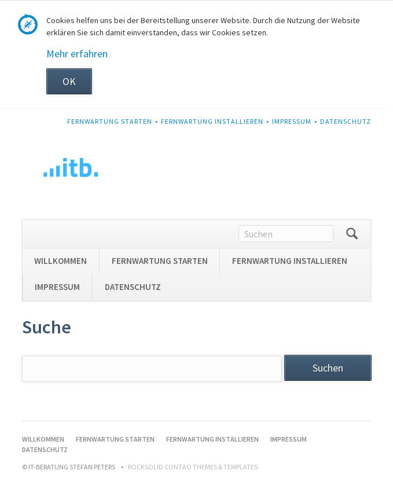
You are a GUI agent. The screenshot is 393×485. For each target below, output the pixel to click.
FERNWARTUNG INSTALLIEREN (212, 121)
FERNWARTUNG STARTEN (109, 121)
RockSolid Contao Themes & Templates (193, 466)
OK (69, 81)
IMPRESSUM (291, 121)
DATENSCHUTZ (345, 121)
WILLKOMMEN (60, 260)
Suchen (351, 234)
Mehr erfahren (77, 53)
